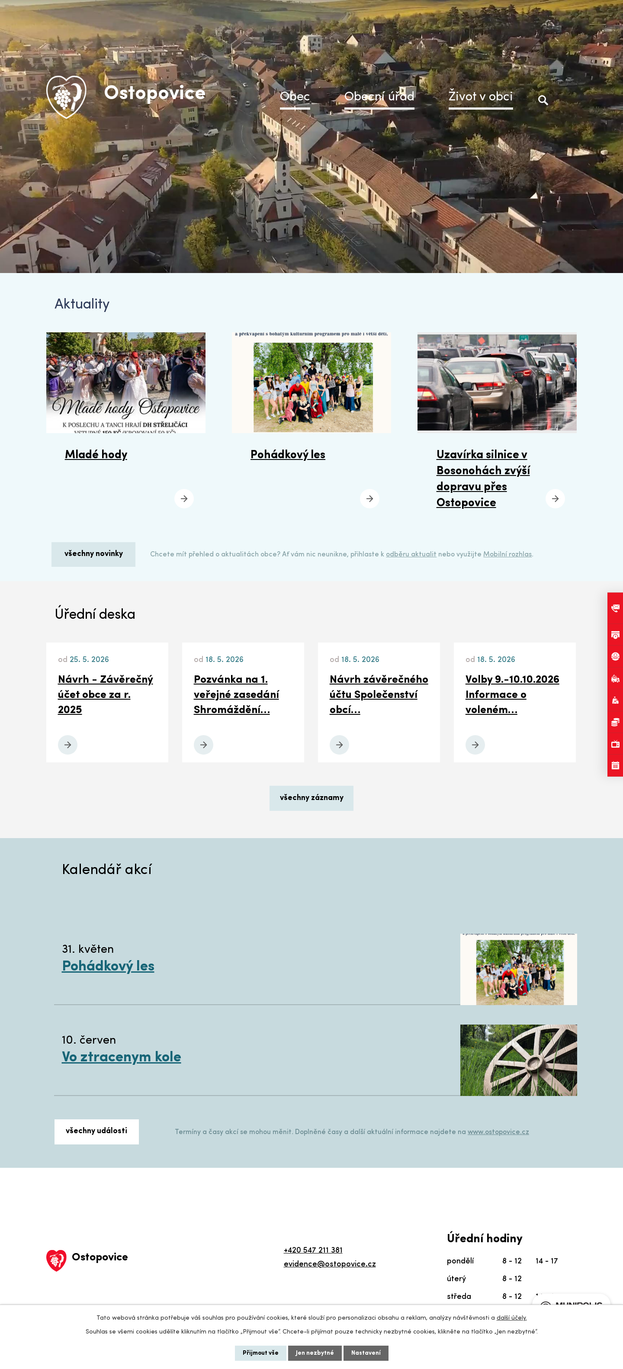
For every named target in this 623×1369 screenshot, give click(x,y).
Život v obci (481, 97)
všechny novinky (93, 554)
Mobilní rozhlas (507, 554)
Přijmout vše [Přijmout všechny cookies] (261, 1353)
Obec (295, 97)
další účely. (512, 1318)
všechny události (96, 1131)
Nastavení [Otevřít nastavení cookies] (366, 1353)
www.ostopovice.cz (498, 1132)
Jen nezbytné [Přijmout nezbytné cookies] (315, 1353)
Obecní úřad (379, 97)
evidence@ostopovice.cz (330, 1264)
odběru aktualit (411, 554)
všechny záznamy (312, 798)
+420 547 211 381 (313, 1251)
